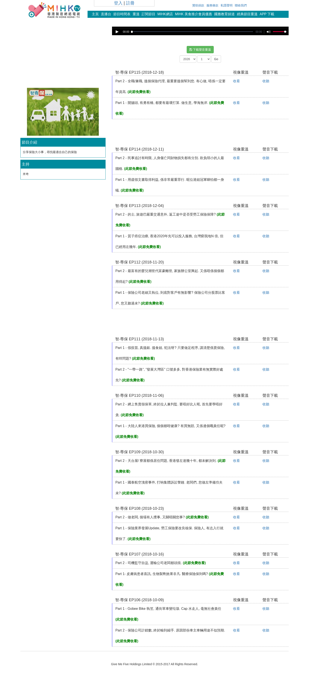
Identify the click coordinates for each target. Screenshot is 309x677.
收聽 (265, 81)
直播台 (106, 14)
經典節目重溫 (247, 14)
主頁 (95, 14)
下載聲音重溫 (200, 49)
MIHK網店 (165, 14)
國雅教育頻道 (224, 14)
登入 (118, 3)
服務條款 (212, 5)
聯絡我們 (241, 5)
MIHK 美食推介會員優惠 (193, 14)
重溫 (136, 14)
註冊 (130, 3)
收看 (236, 81)
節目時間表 (121, 14)
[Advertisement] (63, 57)
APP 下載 (267, 14)
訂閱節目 (148, 14)
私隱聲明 (227, 5)
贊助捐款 (198, 5)
